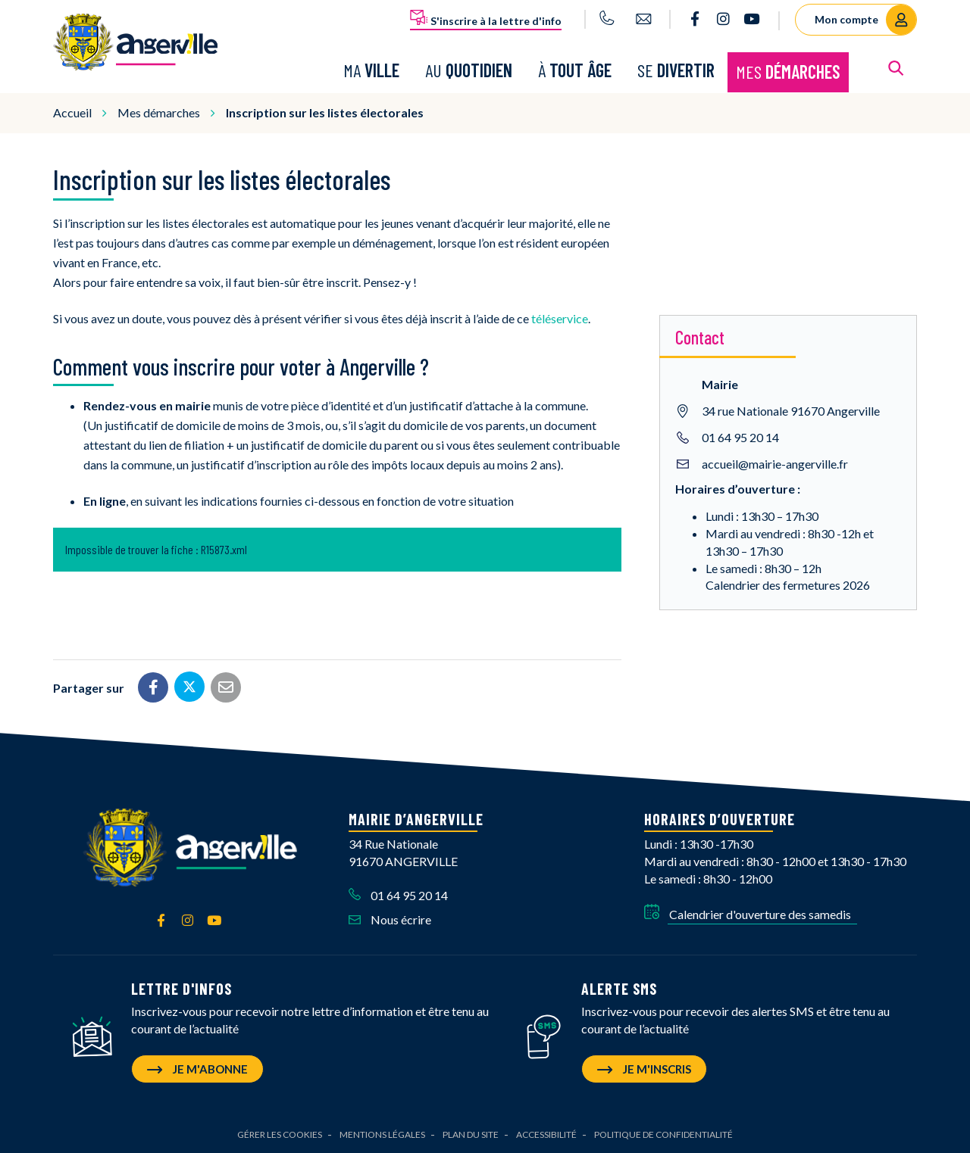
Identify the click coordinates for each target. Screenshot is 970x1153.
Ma (371, 70)
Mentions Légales (382, 1134)
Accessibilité (546, 1134)
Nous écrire (390, 919)
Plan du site (471, 1134)
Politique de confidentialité (663, 1134)
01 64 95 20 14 (740, 436)
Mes (788, 72)
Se (676, 70)
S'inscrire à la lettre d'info (486, 18)
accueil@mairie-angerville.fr (775, 463)
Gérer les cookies (279, 1134)
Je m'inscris (644, 1069)
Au (468, 70)
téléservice (559, 318)
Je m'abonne (197, 1069)
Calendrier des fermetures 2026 (788, 585)
